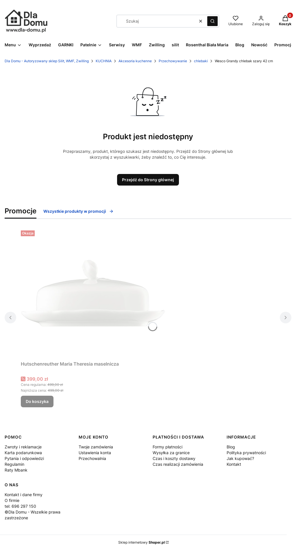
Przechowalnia (92, 458)
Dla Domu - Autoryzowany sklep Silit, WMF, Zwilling (47, 61)
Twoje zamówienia (96, 446)
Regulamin (14, 464)
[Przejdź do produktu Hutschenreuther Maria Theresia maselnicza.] (93, 293)
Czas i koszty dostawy (174, 458)
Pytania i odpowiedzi (24, 458)
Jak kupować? (240, 458)
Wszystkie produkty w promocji (78, 211)
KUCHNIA (104, 61)
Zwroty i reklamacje (23, 446)
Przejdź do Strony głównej (148, 179)
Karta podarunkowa (23, 452)
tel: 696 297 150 (20, 506)
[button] (212, 21)
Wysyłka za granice (171, 452)
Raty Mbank (16, 470)
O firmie (12, 500)
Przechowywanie (173, 61)
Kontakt (234, 464)
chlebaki (201, 61)
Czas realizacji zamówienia (178, 464)
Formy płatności (167, 446)
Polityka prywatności (246, 452)
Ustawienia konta (95, 452)
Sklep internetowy (141, 542)
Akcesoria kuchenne (135, 61)
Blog (231, 446)
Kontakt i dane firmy (23, 494)
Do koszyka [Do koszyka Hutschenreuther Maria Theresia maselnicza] (37, 401)
